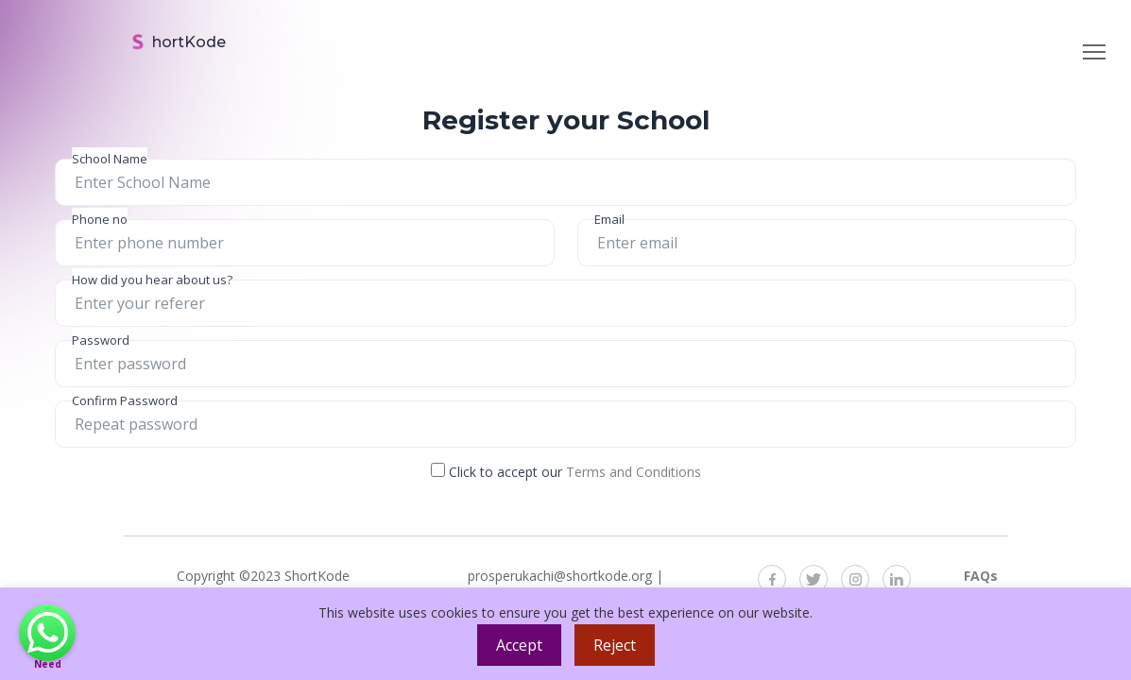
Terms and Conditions (633, 472)
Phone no (100, 219)
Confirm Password (125, 400)
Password (100, 340)
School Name (109, 158)
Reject (614, 645)
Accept (519, 645)
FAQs (981, 576)
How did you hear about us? (152, 279)
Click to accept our (566, 472)
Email (609, 219)
